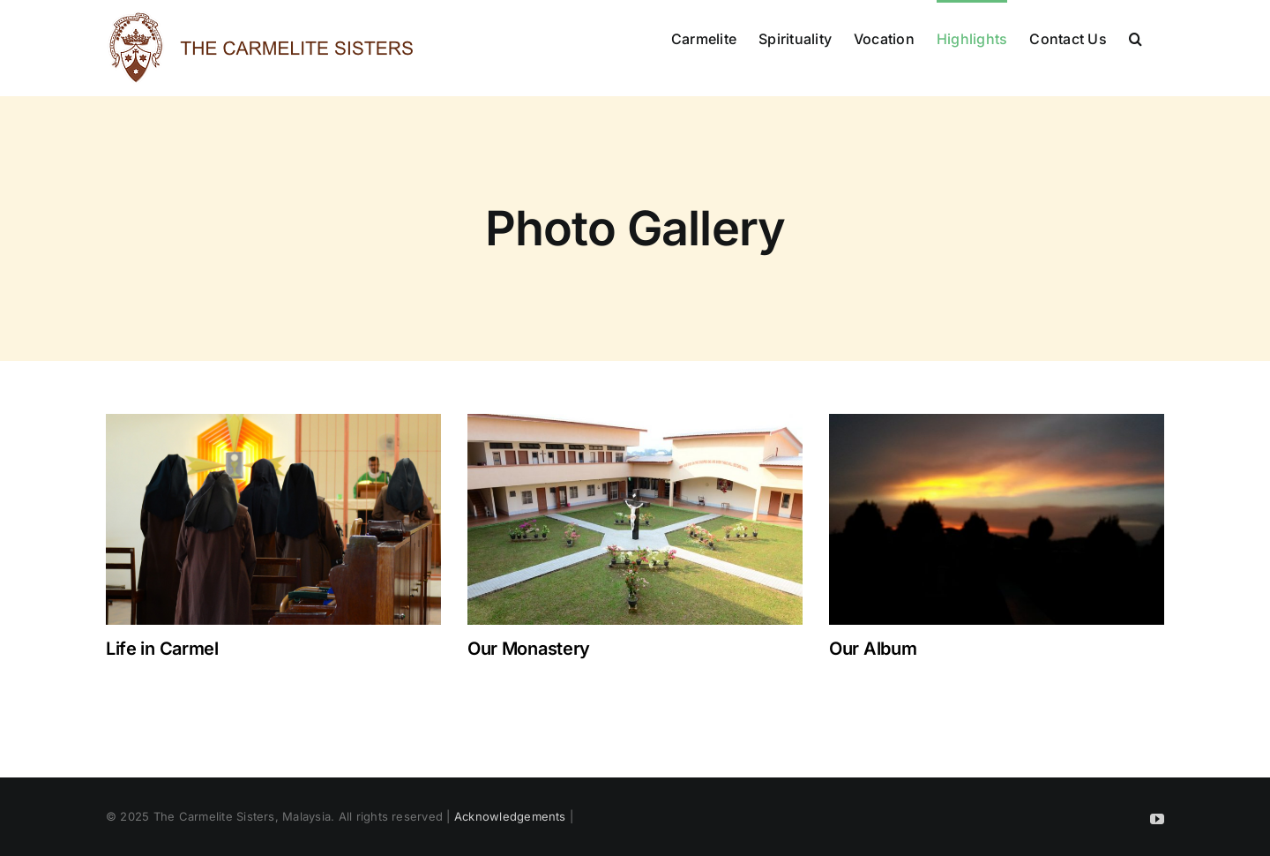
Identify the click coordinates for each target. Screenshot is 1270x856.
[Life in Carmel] (273, 519)
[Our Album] (996, 519)
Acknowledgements (510, 816)
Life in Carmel (162, 648)
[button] (1135, 37)
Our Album (872, 648)
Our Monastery (528, 648)
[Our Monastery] (635, 519)
